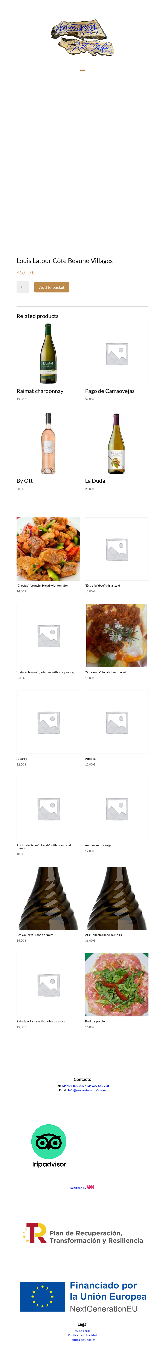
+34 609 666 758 (97, 1086)
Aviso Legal (82, 1330)
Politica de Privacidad (82, 1335)
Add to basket (51, 287)
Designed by (82, 1188)
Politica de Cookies (82, 1339)
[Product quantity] (23, 287)
